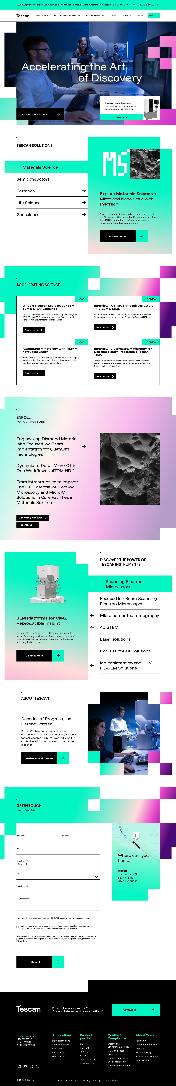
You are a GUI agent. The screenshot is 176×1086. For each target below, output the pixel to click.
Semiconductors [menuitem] (60, 1044)
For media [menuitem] (141, 1040)
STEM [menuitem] (83, 1055)
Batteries (25, 190)
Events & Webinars (95, 15)
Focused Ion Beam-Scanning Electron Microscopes (128, 601)
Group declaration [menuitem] (145, 1060)
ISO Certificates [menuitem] (116, 1050)
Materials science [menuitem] (61, 1040)
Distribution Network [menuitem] (146, 1044)
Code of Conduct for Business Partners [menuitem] (118, 1060)
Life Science (28, 202)
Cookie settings (110, 1080)
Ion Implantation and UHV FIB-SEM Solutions (126, 665)
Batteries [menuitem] (57, 1048)
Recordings (26, 524)
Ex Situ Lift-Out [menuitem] (87, 1063)
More (140, 15)
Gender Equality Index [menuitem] (119, 1065)
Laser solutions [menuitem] (87, 1059)
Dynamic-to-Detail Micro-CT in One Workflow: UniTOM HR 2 (46, 468)
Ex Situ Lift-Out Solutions (125, 651)
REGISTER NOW (146, 4)
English (152, 15)
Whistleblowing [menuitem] (144, 1052)
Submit (35, 961)
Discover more (117, 236)
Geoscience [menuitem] (58, 1056)
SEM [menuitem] (82, 1043)
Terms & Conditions (68, 1080)
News (113, 15)
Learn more (121, 117)
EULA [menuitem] (110, 1054)
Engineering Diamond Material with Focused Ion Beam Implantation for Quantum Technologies (47, 446)
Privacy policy (90, 1080)
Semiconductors (33, 179)
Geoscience (28, 214)
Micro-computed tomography (129, 615)
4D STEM (109, 627)
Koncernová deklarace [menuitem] (147, 1056)
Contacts (126, 15)
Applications (42, 15)
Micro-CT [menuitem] (85, 1051)
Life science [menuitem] (58, 1052)
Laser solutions (115, 639)
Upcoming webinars (31, 517)
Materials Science (40, 167)
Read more (32, 330)
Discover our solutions (34, 114)
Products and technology (67, 15)
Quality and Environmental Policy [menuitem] (118, 1045)
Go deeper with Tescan (39, 758)
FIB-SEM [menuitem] (84, 1047)
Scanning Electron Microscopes (124, 584)
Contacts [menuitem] (140, 1048)
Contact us (129, 1009)
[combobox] (154, 15)
